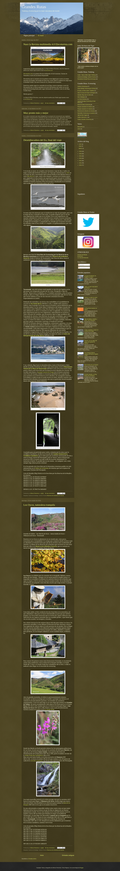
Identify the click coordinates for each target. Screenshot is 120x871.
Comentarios (82, 267)
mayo (80, 146)
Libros (79, 128)
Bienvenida (80, 126)
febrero (80, 148)
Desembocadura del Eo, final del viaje (42, 140)
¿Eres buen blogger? (81, 137)
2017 (80, 144)
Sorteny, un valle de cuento (90, 297)
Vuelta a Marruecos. (82, 117)
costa (67, 173)
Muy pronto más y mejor (35, 112)
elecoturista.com (49, 70)
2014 (80, 156)
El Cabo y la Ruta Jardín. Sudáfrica (86, 90)
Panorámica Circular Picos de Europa (86, 79)
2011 (80, 163)
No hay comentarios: (50, 103)
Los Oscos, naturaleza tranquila (39, 504)
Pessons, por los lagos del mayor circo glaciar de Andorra (90, 342)
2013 (80, 158)
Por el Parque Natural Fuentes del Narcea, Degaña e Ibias (91, 354)
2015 (80, 153)
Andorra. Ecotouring (82, 86)
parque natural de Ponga (46, 372)
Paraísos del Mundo (82, 254)
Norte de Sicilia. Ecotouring (84, 104)
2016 (80, 151)
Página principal (29, 35)
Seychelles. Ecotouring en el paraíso (86, 113)
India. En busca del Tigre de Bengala (86, 92)
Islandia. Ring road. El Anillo (84, 94)
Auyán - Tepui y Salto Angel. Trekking (86, 74)
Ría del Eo (31, 176)
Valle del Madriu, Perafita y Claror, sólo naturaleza (90, 319)
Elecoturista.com (28, 73)
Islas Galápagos (81, 97)
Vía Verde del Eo (36, 304)
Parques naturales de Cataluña (85, 108)
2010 (80, 165)
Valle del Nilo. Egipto (82, 115)
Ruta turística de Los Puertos (91, 364)
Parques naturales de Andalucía (85, 106)
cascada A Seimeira (37, 761)
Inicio (42, 855)
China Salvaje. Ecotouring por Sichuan (87, 88)
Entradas (81, 264)
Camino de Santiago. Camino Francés (87, 77)
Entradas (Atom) (32, 858)
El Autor (41, 35)
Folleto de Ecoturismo (42, 468)
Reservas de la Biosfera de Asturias (55, 495)
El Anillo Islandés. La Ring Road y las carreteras (90, 375)
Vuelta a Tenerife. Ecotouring (84, 119)
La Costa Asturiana (82, 99)
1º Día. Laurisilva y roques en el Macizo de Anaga (91, 330)
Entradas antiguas (68, 855)
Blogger (81, 867)
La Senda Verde (49, 709)
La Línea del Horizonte (83, 257)
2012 (80, 160)
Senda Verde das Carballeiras (34, 755)
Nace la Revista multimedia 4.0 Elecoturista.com (47, 44)
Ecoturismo (80, 256)
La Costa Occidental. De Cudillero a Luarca (90, 276)
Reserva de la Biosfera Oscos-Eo (46, 546)
